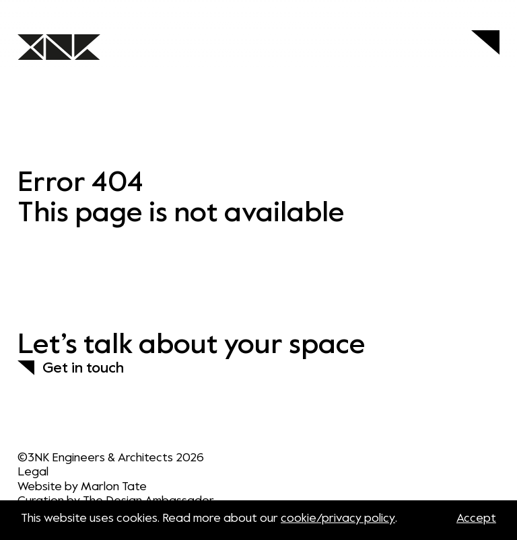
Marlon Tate (114, 487)
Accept (476, 518)
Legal (33, 472)
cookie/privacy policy (338, 518)
